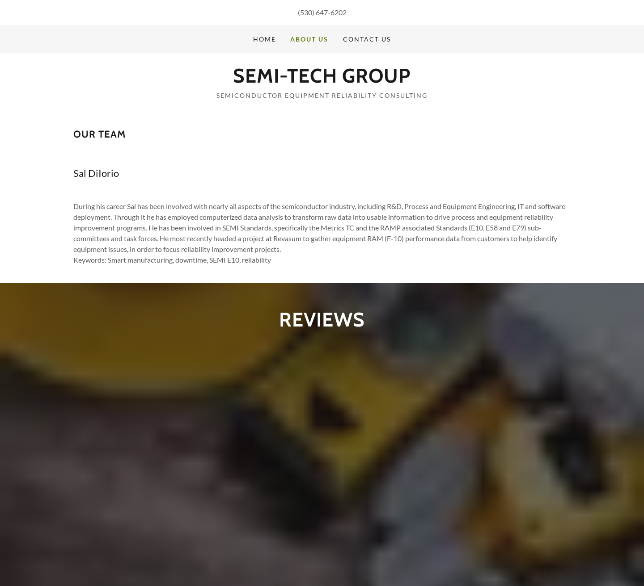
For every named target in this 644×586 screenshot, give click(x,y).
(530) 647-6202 (322, 12)
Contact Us (367, 39)
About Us (309, 39)
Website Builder (548, 556)
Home (264, 39)
